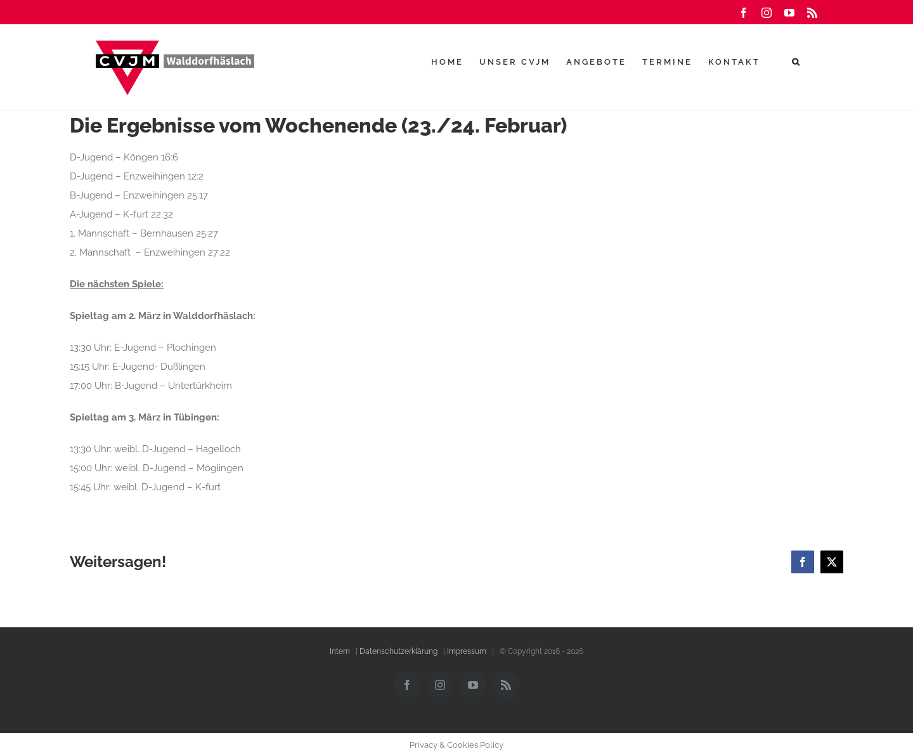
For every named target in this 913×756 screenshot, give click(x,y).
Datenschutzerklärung (398, 651)
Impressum (466, 651)
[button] (796, 61)
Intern (340, 651)
